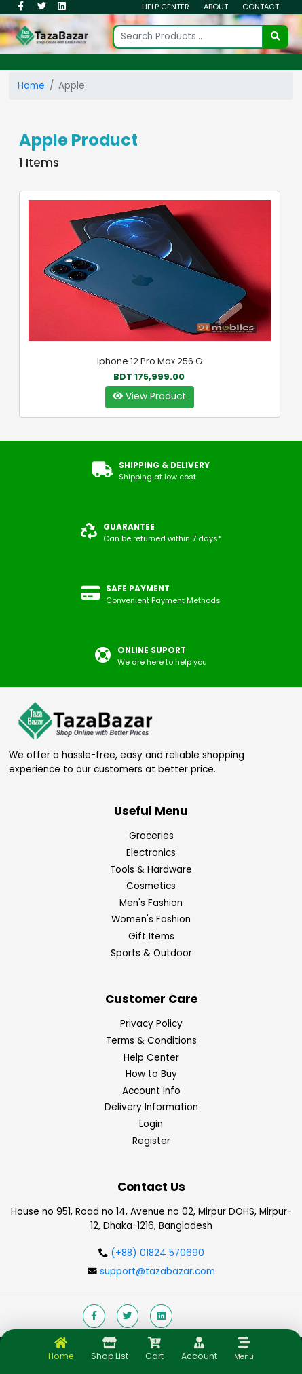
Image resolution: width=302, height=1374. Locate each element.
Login (151, 1124)
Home (31, 85)
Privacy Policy (151, 1023)
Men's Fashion (151, 903)
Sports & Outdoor (151, 953)
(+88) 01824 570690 (157, 1253)
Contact (260, 6)
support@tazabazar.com (156, 1271)
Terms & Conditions (151, 1040)
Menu (244, 1357)
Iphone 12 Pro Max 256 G (149, 361)
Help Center (165, 6)
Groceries (151, 835)
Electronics (151, 852)
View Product (149, 396)
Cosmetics (151, 886)
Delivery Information (151, 1107)
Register (151, 1141)
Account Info (151, 1090)
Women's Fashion (151, 919)
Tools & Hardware (151, 869)
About (216, 6)
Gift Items (151, 936)
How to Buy (151, 1073)
